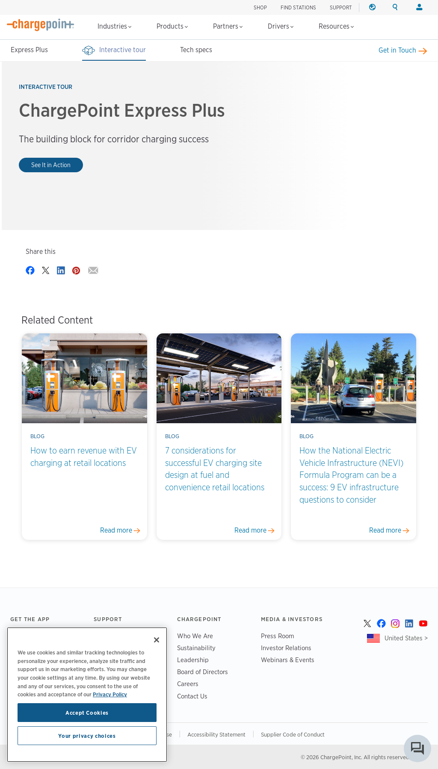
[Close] (156, 640)
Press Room (277, 636)
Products (172, 26)
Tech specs (196, 50)
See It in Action (51, 164)
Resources (336, 26)
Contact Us (192, 696)
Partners (228, 26)
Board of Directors (202, 672)
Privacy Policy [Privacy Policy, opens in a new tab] (110, 694)
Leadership (193, 660)
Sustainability (196, 648)
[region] (87, 694)
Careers (187, 684)
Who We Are (195, 636)
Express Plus (29, 50)
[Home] (40, 24)
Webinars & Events (287, 660)
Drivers (280, 26)
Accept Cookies (87, 712)
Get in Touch (397, 50)
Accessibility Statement (216, 734)
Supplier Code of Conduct (293, 734)
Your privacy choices (86, 735)
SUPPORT (341, 7)
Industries (114, 26)
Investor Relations (286, 648)
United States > (406, 638)
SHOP (260, 7)
